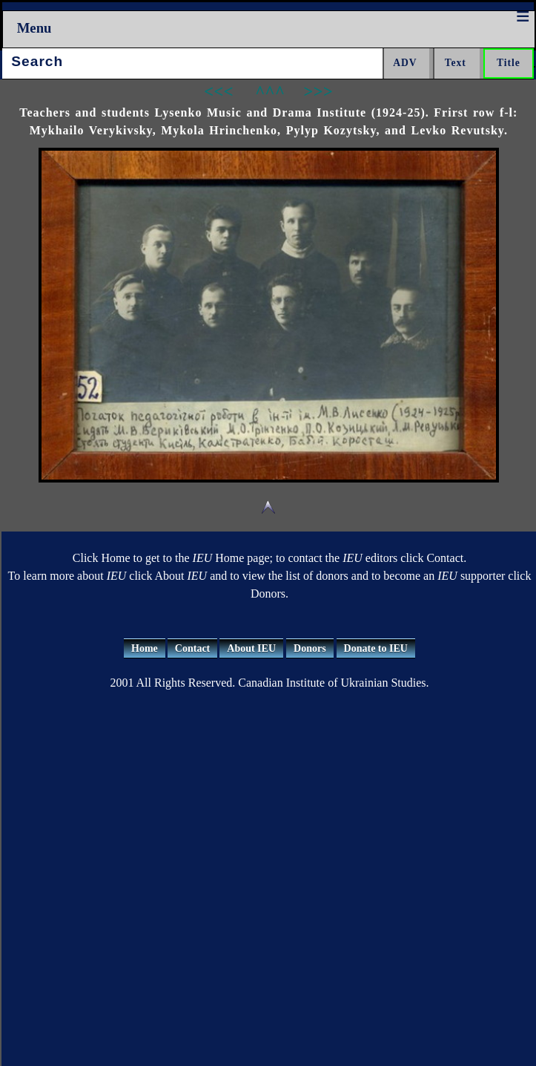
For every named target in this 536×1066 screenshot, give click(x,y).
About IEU (251, 648)
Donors (310, 648)
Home (144, 648)
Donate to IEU (376, 648)
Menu (34, 28)
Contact (192, 648)
